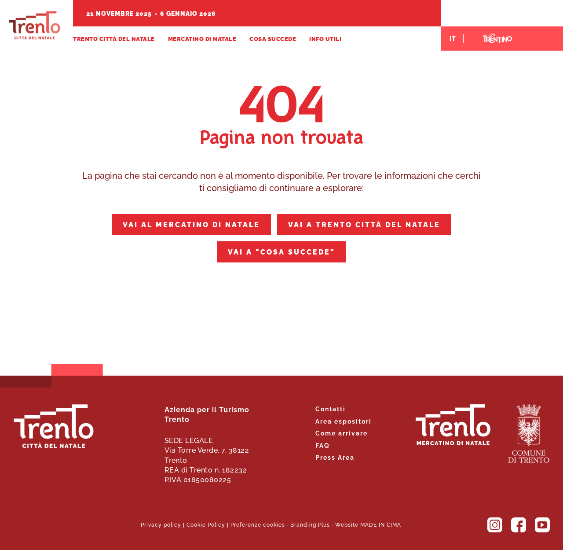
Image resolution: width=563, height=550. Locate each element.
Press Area (335, 457)
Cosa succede (272, 38)
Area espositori (343, 421)
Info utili (325, 38)
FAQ (322, 445)
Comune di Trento (529, 433)
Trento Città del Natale (34, 25)
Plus (324, 524)
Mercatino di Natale (202, 38)
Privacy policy (161, 524)
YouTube (542, 524)
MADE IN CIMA (380, 524)
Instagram (494, 524)
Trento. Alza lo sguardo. (453, 424)
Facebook (518, 524)
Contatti (330, 408)
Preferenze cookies (257, 524)
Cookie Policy (205, 524)
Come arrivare (341, 432)
